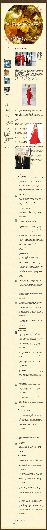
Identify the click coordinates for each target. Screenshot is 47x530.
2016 (6, 98)
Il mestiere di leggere (7, 139)
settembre (7, 111)
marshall (20, 218)
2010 (6, 105)
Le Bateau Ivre (6, 144)
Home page (29, 517)
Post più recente (17, 517)
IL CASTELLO (6, 136)
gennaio (7, 128)
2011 (6, 104)
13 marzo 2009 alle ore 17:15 (23, 428)
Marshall (5, 146)
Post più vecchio (40, 517)
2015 (6, 99)
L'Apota (5, 143)
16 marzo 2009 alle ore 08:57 (23, 469)
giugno (7, 114)
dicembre (7, 108)
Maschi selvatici (6, 147)
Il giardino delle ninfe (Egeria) (8, 138)
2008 (6, 129)
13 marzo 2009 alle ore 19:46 (23, 452)
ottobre (7, 110)
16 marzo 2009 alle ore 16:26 (23, 495)
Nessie (20, 442)
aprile (7, 116)
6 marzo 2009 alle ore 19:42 (22, 276)
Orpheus (5, 148)
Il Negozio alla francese (7, 140)
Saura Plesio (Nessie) (7, 150)
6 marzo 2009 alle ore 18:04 (22, 249)
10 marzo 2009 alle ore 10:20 (23, 406)
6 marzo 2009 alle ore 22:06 (22, 328)
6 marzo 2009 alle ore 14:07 (22, 216)
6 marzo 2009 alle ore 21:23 (22, 298)
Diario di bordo (6, 134)
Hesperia (21, 194)
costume (19, 171)
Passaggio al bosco (6, 149)
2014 (6, 100)
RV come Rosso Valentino (9, 125)
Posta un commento (18, 515)
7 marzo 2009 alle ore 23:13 (22, 392)
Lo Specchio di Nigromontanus (8, 145)
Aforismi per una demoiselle (40, 59)
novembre (7, 109)
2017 (6, 97)
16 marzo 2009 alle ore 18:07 (23, 513)
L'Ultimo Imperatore (27, 73)
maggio (7, 115)
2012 (6, 103)
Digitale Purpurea (6, 135)
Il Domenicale (6, 137)
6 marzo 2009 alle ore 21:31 (22, 315)
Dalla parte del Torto (7, 133)
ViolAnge (5, 151)
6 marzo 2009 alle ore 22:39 (22, 347)
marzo (7, 117)
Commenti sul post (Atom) (23, 520)
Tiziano (16, 119)
